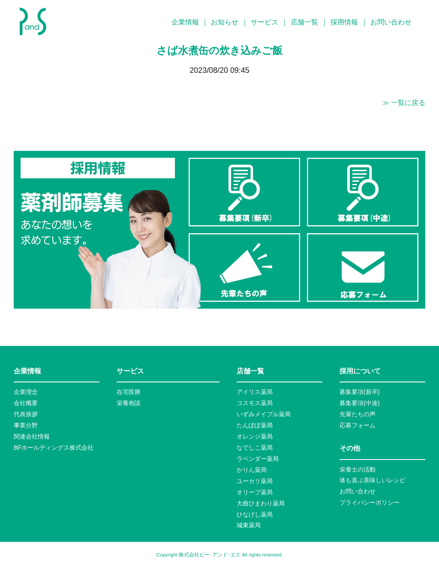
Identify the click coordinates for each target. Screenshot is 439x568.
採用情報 (344, 22)
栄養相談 (129, 403)
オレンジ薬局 (255, 436)
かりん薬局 (252, 469)
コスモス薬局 (255, 403)
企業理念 (26, 391)
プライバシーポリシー (370, 502)
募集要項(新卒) (360, 391)
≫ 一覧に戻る (403, 102)
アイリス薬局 (255, 391)
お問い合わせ (391, 22)
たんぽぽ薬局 (255, 425)
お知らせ (224, 22)
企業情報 (185, 22)
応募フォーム (358, 425)
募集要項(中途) (360, 403)
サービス (264, 22)
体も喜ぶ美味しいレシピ (373, 480)
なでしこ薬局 (255, 447)
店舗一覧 (304, 22)
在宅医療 (129, 391)
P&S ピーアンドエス (33, 21)
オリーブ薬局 (255, 492)
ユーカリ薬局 (255, 481)
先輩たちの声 (358, 414)
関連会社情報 (32, 436)
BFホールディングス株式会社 (53, 447)
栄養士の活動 (358, 469)
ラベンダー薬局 (258, 458)
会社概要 (26, 403)
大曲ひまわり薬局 (261, 503)
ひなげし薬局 (255, 514)
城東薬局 (249, 525)
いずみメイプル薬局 (264, 414)
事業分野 (26, 425)
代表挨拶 (26, 414)
